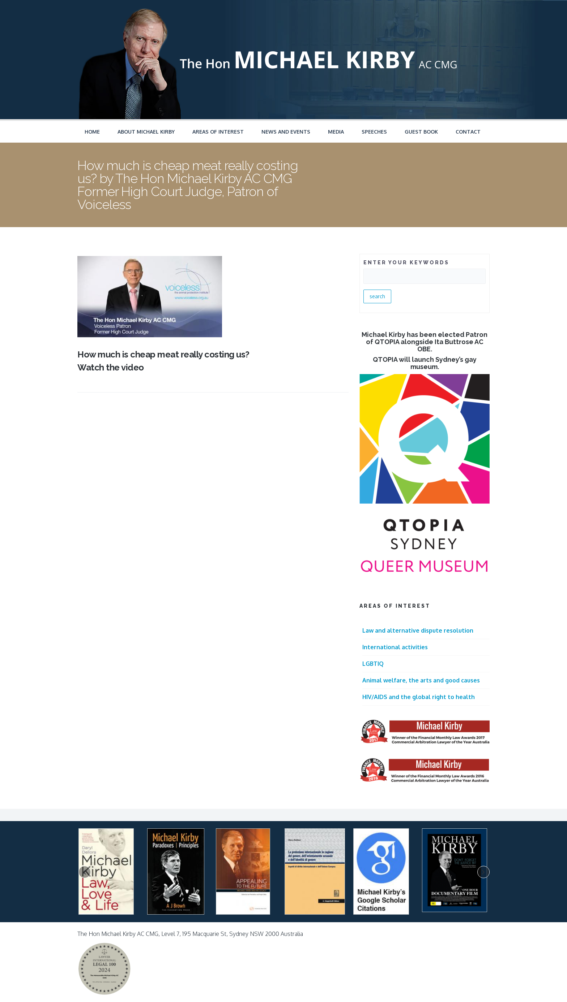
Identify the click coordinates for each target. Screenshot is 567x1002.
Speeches (374, 132)
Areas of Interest (218, 132)
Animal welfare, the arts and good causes (421, 680)
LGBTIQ (373, 663)
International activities (395, 647)
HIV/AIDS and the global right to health (418, 696)
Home (92, 132)
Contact (468, 132)
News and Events (285, 132)
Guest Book (421, 132)
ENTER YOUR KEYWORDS (406, 262)
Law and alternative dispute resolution (417, 630)
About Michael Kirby (146, 132)
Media (336, 132)
